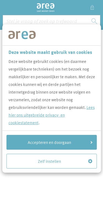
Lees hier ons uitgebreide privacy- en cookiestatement (52, 115)
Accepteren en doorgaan (60, 142)
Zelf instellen (65, 161)
